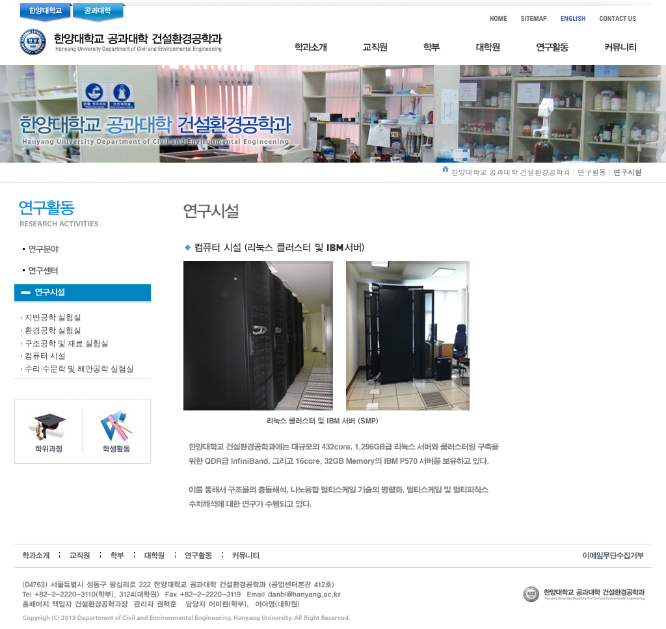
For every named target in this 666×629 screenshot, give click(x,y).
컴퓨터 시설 (45, 355)
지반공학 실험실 (53, 317)
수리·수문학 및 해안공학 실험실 (79, 368)
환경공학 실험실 (53, 330)
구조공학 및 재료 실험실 (67, 343)
